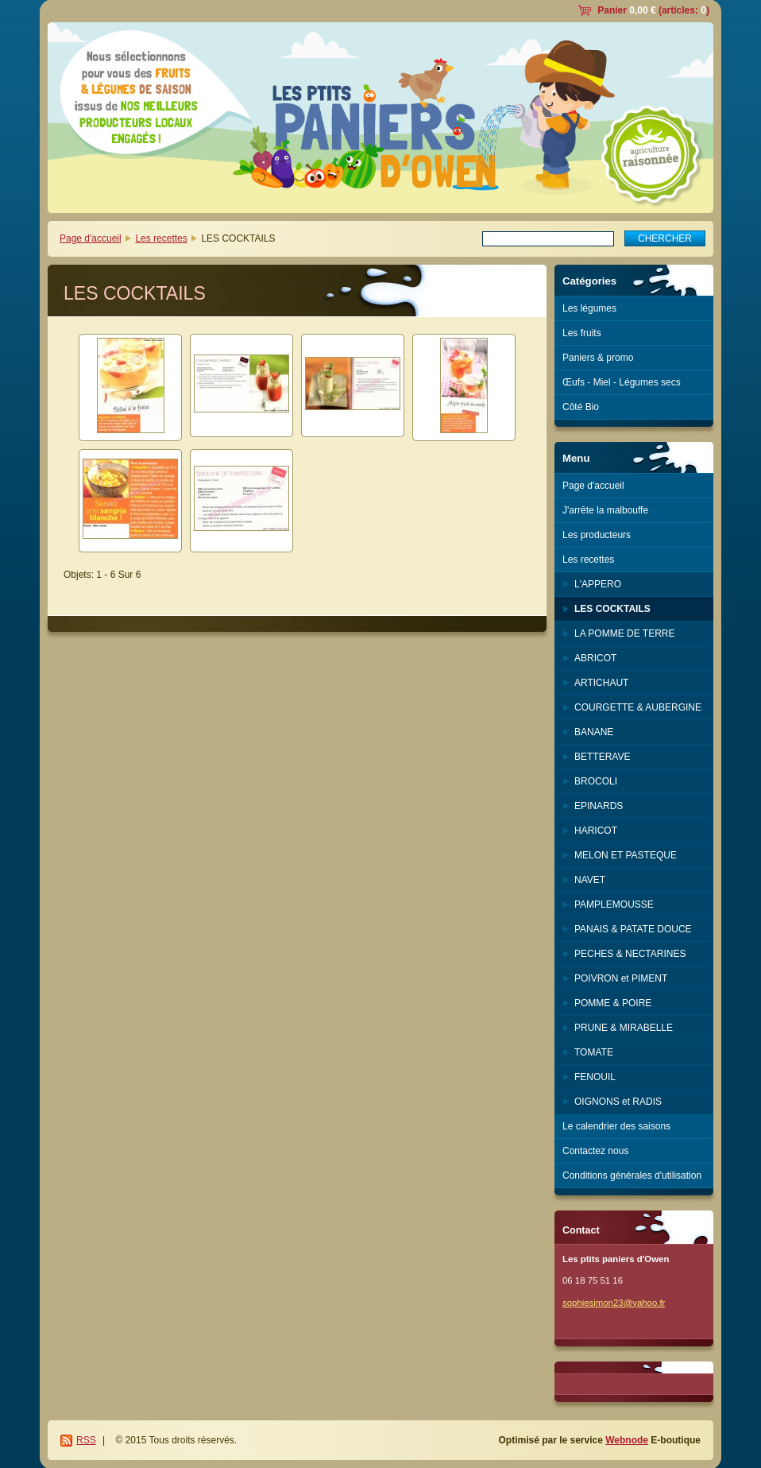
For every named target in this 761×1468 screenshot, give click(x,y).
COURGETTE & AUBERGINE (637, 707)
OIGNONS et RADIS (618, 1101)
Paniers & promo (597, 357)
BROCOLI (595, 781)
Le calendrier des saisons (616, 1126)
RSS (86, 1440)
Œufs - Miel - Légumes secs (621, 382)
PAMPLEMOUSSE (614, 904)
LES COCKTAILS (612, 608)
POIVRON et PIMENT (620, 978)
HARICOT (595, 830)
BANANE (593, 732)
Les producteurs (596, 534)
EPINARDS (598, 805)
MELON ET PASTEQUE (625, 855)
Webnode (626, 1440)
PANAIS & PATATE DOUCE (633, 929)
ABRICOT (595, 658)
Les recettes (161, 238)
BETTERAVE (602, 756)
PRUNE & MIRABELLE (623, 1027)
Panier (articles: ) (653, 10)
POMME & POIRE (612, 1003)
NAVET (589, 879)
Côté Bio (580, 407)
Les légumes (589, 308)
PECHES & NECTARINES (630, 953)
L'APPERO (597, 584)
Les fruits (581, 333)
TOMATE (593, 1052)
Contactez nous (595, 1150)
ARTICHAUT (601, 682)
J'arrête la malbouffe (605, 510)
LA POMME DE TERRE (624, 633)
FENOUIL (595, 1077)
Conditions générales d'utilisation (631, 1175)
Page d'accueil (91, 238)
